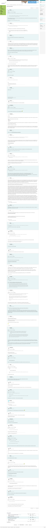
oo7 (10, 210)
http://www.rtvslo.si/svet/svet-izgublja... (12, 213)
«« (31, 508)
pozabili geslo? (41, 14)
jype (10, 249)
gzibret (8, 517)
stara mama (11, 347)
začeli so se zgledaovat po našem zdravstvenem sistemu (16, 282)
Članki (1, 10)
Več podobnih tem (9, 522)
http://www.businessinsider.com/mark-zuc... (12, 318)
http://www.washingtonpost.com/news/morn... (16, 132)
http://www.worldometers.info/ (12, 360)
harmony (11, 355)
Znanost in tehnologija (12, 520)
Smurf (10, 41)
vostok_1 (11, 69)
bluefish (11, 400)
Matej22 (11, 460)
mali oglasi (2, 8)
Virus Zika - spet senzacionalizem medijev (13, 514)
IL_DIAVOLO (11, 105)
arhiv (1, 6)
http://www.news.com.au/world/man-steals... (12, 261)
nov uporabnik (41, 13)
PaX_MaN (11, 276)
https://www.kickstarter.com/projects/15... (13, 473)
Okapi (10, 305)
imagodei (11, 265)
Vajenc (8, 155)
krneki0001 (11, 478)
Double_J (11, 23)
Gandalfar (33, 519)
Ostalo (1, 13)
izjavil (14, 58)
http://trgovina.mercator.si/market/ (11, 416)
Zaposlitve (1, 11)
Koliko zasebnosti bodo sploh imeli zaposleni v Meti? (14, 0)
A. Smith (11, 87)
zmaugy (11, 166)
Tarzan (11, 202)
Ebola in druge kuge (10, 519)
